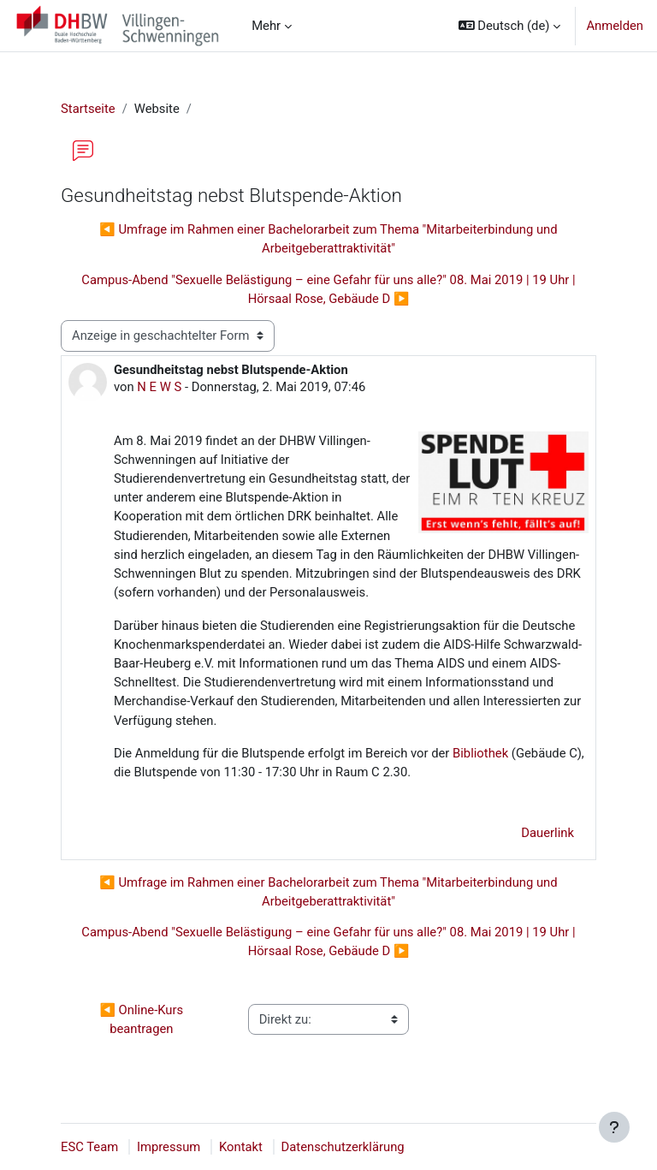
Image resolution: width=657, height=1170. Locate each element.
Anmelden (614, 25)
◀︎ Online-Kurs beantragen (142, 1019)
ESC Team (89, 1147)
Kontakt (241, 1147)
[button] (509, 25)
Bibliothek (480, 753)
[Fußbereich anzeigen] (614, 1127)
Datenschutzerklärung (343, 1147)
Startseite (88, 108)
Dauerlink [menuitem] (547, 832)
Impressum (168, 1147)
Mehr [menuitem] (266, 25)
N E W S (159, 387)
